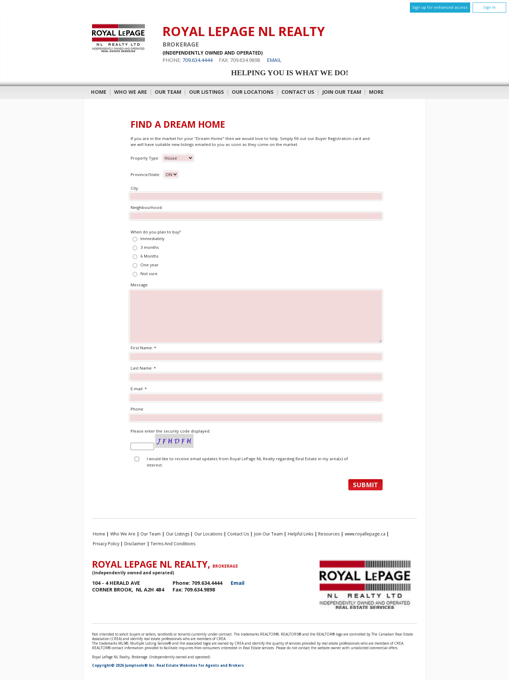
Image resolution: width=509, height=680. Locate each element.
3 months (149, 247)
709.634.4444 (197, 60)
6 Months (149, 256)
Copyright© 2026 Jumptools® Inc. (123, 665)
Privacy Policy (106, 544)
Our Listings (206, 92)
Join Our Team (341, 92)
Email (274, 60)
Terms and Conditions (173, 544)
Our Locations (253, 92)
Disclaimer (135, 544)
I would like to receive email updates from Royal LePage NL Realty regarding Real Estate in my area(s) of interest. (247, 461)
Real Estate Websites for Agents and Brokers (200, 665)
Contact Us (297, 92)
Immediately (152, 238)
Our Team (168, 92)
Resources (329, 534)
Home (98, 92)
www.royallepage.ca (365, 534)
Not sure (149, 273)
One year (149, 264)
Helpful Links (300, 534)
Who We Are (130, 92)
